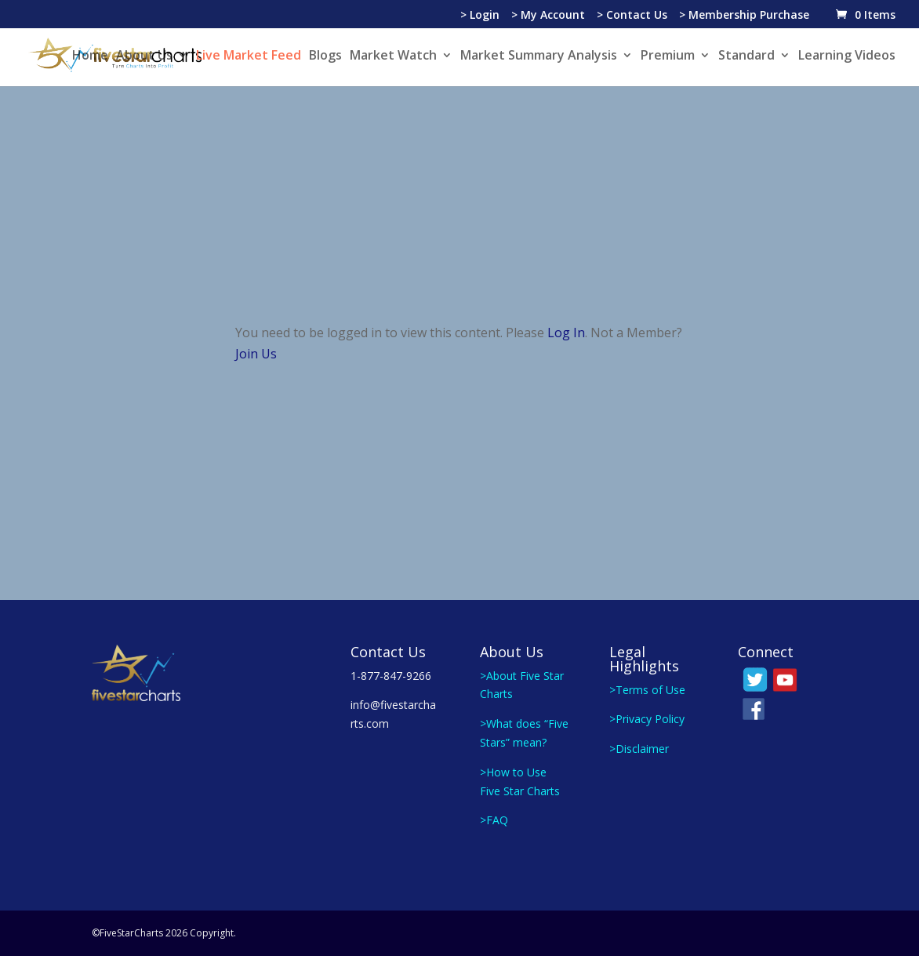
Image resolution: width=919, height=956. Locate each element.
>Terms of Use (647, 689)
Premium (668, 56)
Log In (566, 332)
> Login (479, 15)
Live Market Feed (248, 56)
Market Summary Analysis (538, 56)
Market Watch (393, 56)
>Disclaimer (639, 748)
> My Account (548, 15)
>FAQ (494, 819)
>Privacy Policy (647, 718)
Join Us (256, 353)
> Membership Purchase (744, 15)
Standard (746, 56)
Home (90, 56)
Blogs (325, 56)
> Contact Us (632, 15)
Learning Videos (846, 56)
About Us (144, 56)
